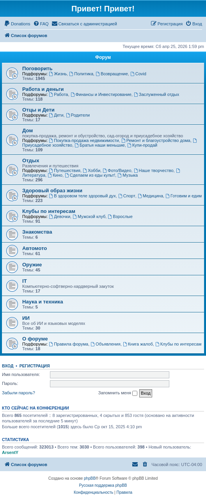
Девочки (59, 216)
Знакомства (37, 232)
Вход (7, 365)
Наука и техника (42, 302)
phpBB (90, 478)
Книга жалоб (138, 344)
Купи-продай (142, 145)
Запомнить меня (117, 393)
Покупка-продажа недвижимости (84, 140)
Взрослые (120, 216)
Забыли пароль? (18, 392)
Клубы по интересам (48, 211)
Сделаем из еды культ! (90, 175)
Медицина (150, 195)
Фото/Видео (117, 170)
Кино (55, 175)
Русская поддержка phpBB (103, 485)
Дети (56, 115)
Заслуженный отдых (156, 94)
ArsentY (10, 452)
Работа (58, 94)
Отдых (30, 160)
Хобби (91, 170)
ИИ (26, 318)
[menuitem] (17, 23)
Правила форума (68, 344)
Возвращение (112, 73)
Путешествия (64, 170)
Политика (81, 73)
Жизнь (58, 73)
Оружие (32, 265)
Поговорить (37, 68)
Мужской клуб (89, 216)
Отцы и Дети (38, 110)
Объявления (105, 344)
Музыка (127, 175)
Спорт (126, 195)
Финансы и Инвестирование (101, 94)
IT (24, 281)
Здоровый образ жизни (52, 190)
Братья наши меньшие (100, 145)
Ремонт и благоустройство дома (155, 140)
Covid (138, 73)
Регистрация (35, 365)
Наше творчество (154, 170)
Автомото (34, 248)
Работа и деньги (43, 89)
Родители (78, 115)
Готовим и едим (183, 195)
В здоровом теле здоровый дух (82, 195)
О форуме (35, 339)
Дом (27, 130)
